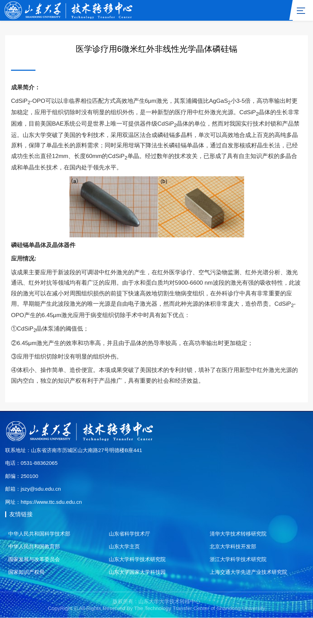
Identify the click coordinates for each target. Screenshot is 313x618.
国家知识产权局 (26, 572)
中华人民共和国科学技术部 (39, 534)
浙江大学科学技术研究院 (238, 559)
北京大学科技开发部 (233, 546)
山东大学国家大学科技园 (137, 572)
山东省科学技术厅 (129, 534)
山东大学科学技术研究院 (137, 559)
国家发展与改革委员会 (34, 559)
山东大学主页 (124, 546)
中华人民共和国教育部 (34, 546)
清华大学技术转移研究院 (238, 534)
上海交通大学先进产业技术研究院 (248, 572)
